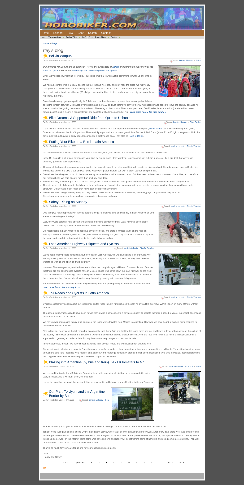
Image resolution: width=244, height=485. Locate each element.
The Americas (54, 37)
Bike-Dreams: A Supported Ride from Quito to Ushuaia (89, 118)
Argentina (189, 366)
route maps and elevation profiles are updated (95, 70)
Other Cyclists (195, 122)
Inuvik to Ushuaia (186, 60)
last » (181, 462)
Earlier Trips (71, 37)
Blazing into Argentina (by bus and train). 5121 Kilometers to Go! (97, 362)
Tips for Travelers (194, 146)
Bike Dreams (155, 128)
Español (58, 32)
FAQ (70, 32)
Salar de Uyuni (50, 70)
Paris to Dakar (136, 136)
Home (45, 32)
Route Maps (100, 37)
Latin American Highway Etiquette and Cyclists (84, 244)
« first (65, 462)
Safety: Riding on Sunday (68, 202)
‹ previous (80, 462)
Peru (107, 400)
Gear (81, 32)
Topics (114, 37)
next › (170, 462)
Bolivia (198, 60)
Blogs (54, 43)
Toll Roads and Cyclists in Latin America (79, 293)
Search (92, 32)
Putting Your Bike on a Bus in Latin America (81, 142)
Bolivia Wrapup (60, 56)
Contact (106, 32)
